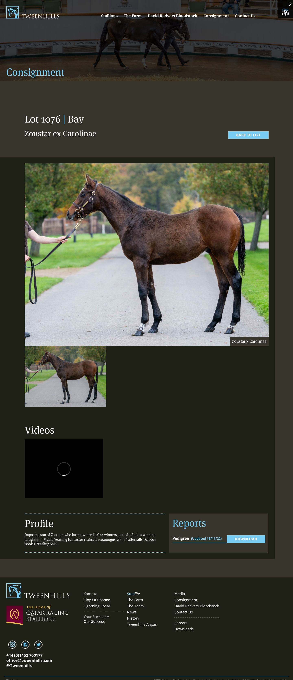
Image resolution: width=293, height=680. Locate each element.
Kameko (90, 593)
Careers (180, 622)
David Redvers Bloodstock (172, 16)
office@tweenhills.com (29, 660)
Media (179, 593)
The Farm (133, 16)
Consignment (216, 16)
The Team (135, 605)
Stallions (109, 16)
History (133, 618)
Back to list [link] (248, 135)
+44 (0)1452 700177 (24, 655)
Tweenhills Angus (142, 624)
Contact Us (245, 16)
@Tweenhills (19, 665)
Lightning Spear (97, 605)
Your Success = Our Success (96, 619)
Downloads (184, 628)
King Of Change (97, 599)
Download (246, 539)
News (132, 612)
